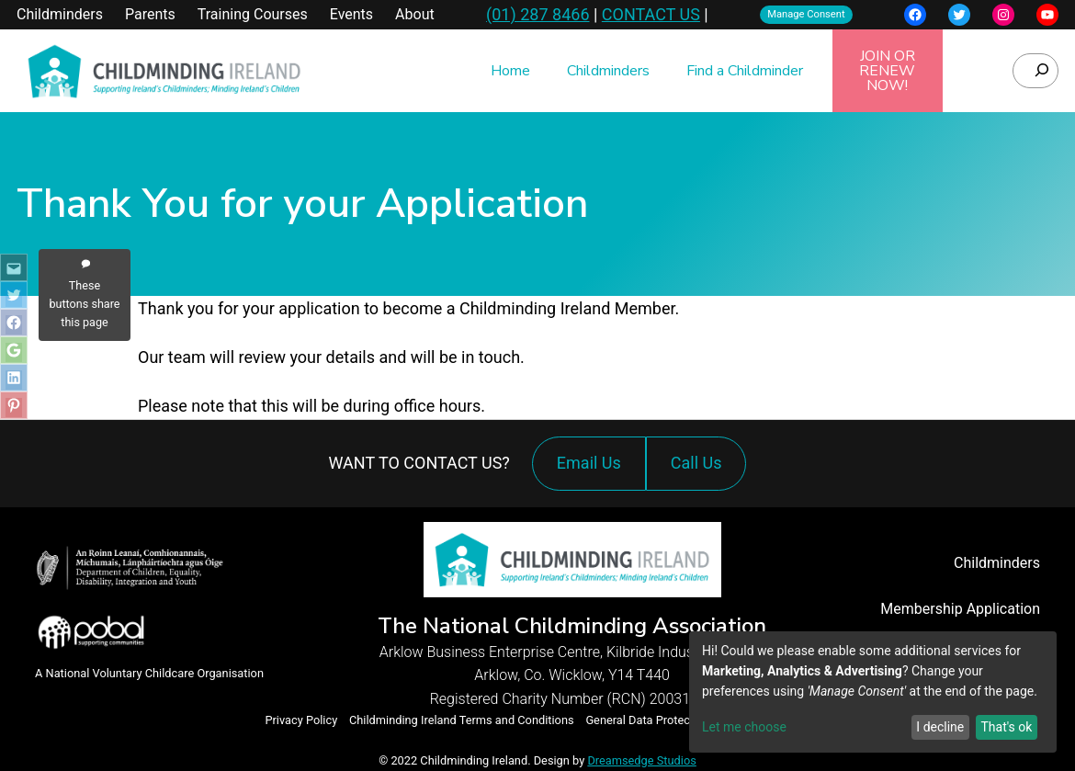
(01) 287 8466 (537, 14)
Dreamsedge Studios (641, 760)
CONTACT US (651, 14)
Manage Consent (806, 14)
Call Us (701, 472)
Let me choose (744, 727)
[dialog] (873, 692)
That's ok (1006, 727)
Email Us (589, 462)
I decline (940, 727)
